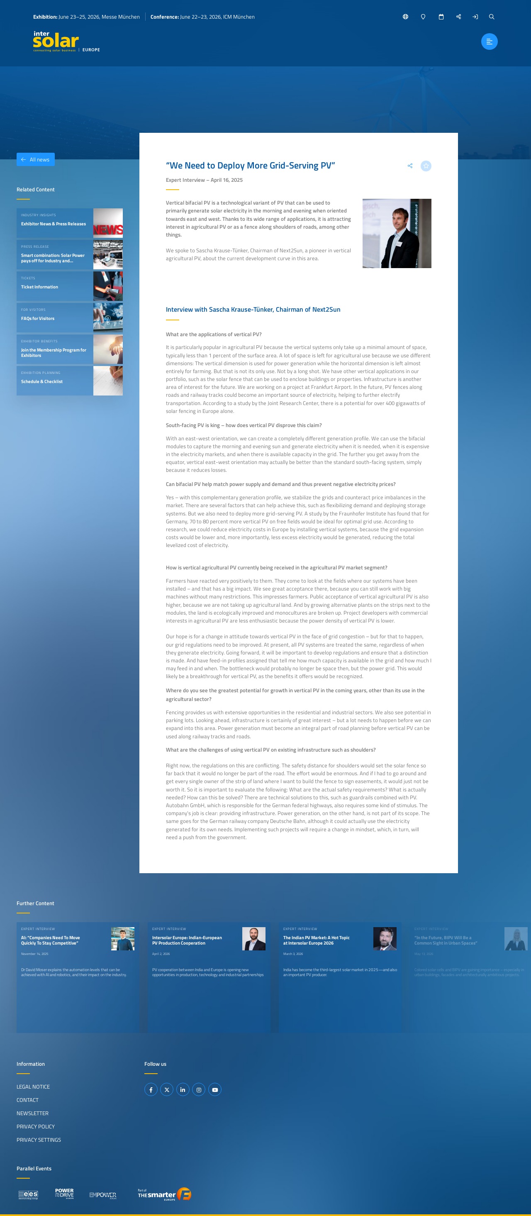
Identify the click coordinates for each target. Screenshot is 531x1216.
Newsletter (33, 1113)
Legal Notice (33, 1086)
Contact (28, 1100)
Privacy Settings (39, 1139)
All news (33, 159)
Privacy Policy (36, 1126)
